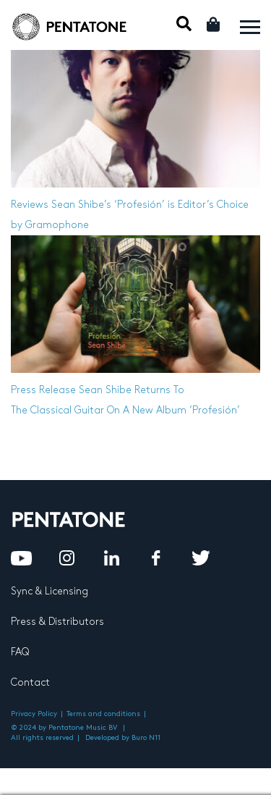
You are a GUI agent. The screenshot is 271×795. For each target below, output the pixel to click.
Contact (30, 682)
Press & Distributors (57, 621)
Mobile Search (184, 23)
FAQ (20, 652)
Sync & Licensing (49, 591)
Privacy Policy (34, 714)
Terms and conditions (103, 714)
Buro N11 (146, 737)
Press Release (43, 390)
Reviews (29, 204)
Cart (214, 24)
